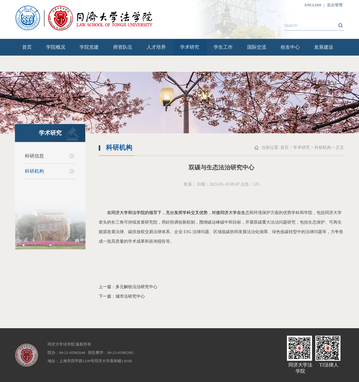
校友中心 (290, 47)
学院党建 (89, 47)
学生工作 (223, 47)
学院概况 (55, 47)
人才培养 (156, 47)
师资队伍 (122, 47)
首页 (27, 47)
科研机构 (34, 171)
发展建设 (323, 47)
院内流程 (31, 63)
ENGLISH (313, 5)
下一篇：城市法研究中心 (122, 296)
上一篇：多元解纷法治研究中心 (128, 287)
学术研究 (189, 47)
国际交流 (256, 47)
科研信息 (34, 155)
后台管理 (335, 5)
